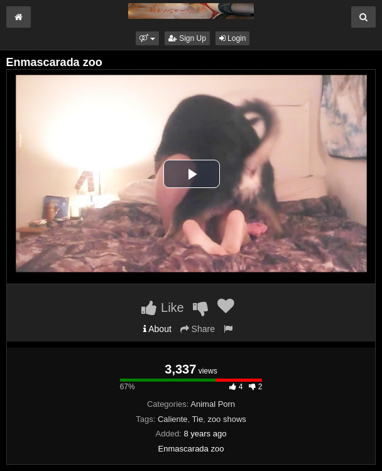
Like (162, 307)
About (157, 329)
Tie (198, 419)
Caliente (173, 419)
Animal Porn (212, 404)
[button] (147, 38)
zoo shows (226, 419)
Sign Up (187, 38)
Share (197, 329)
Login (232, 38)
